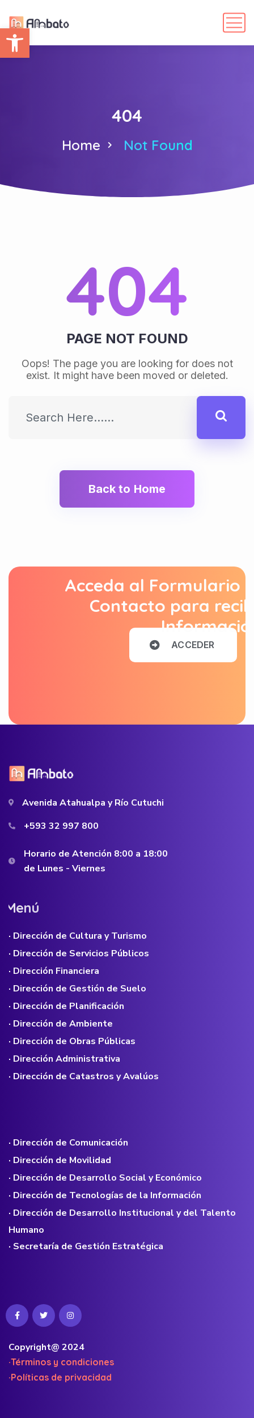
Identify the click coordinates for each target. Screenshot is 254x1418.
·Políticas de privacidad (60, 1377)
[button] (14, 43)
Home (81, 145)
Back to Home (127, 489)
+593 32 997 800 (61, 826)
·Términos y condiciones (61, 1362)
